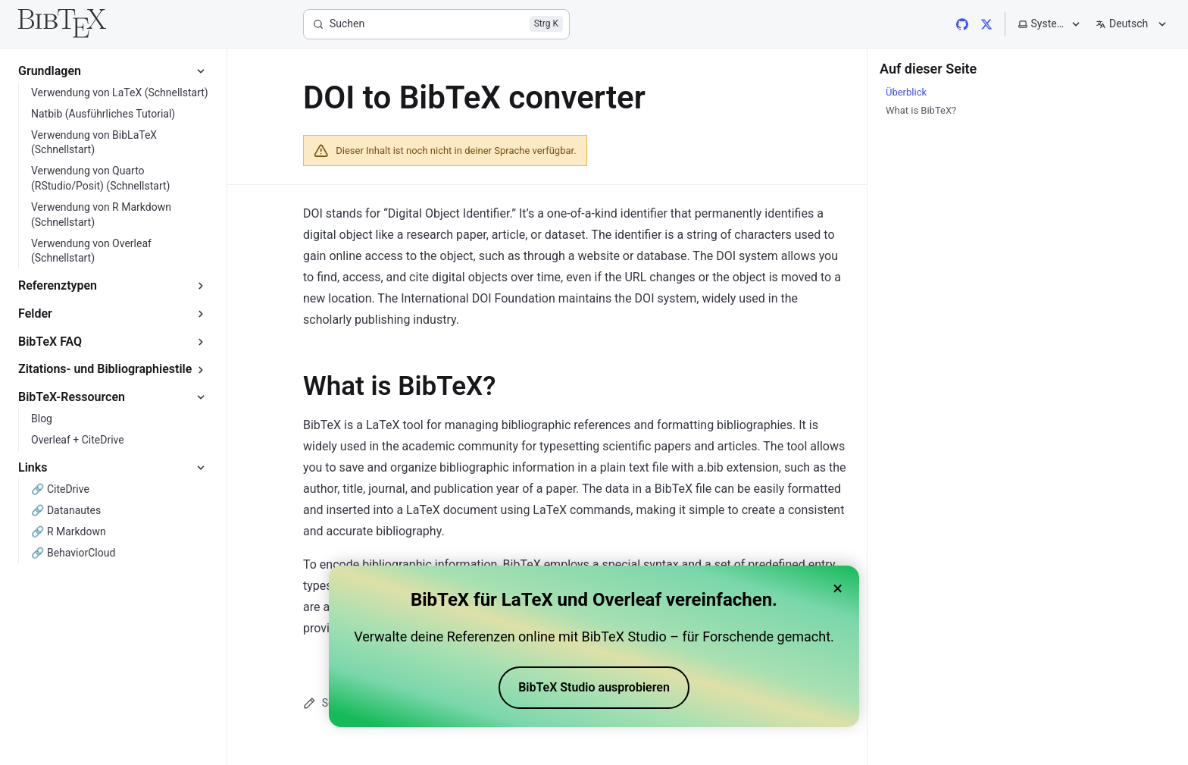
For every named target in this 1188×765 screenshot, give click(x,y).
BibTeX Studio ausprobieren (594, 689)
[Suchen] (436, 24)
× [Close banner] (838, 590)
